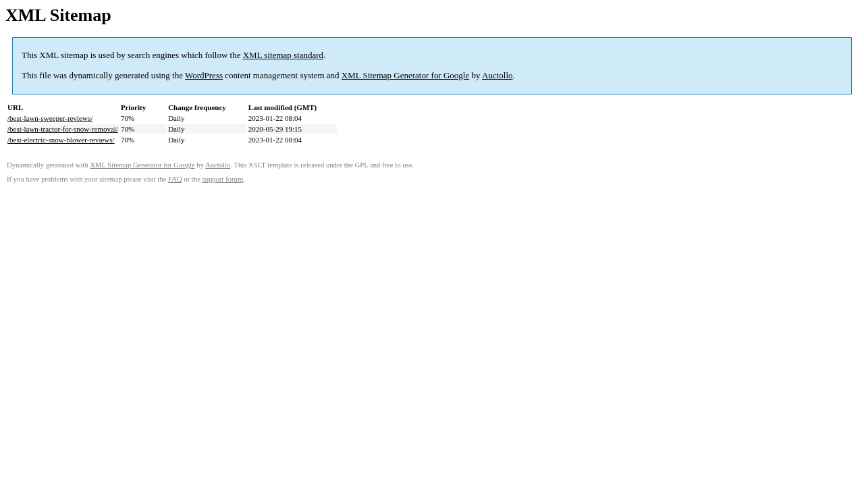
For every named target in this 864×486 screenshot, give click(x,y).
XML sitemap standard (283, 55)
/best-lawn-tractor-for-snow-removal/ (62, 129)
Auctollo (497, 75)
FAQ (175, 179)
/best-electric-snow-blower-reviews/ (61, 140)
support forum (223, 179)
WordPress (204, 75)
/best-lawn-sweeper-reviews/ (49, 118)
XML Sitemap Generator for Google (405, 75)
